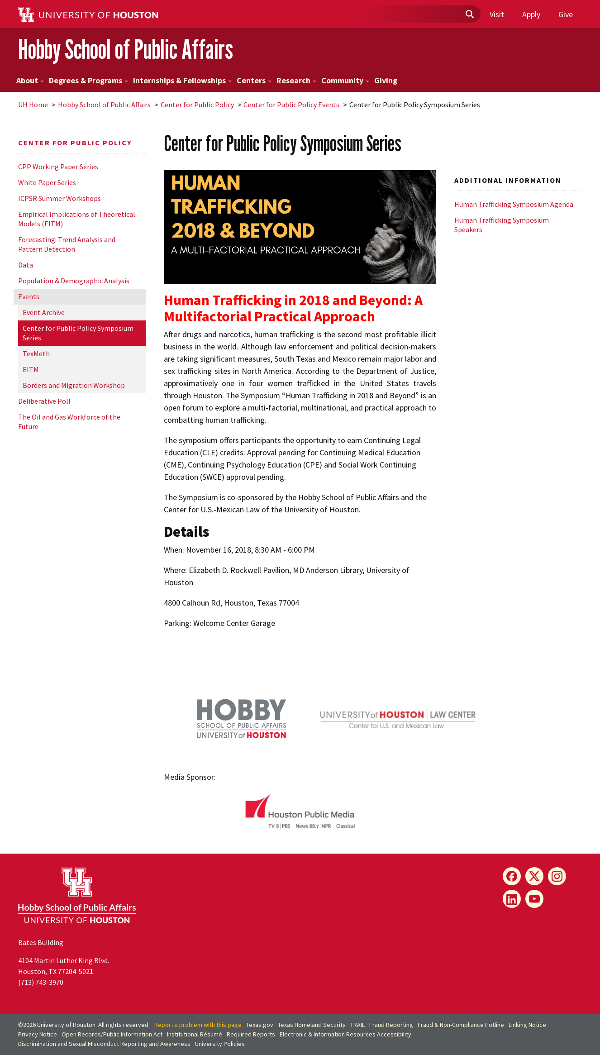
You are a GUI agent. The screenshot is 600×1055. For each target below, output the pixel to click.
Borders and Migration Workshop (74, 385)
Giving (385, 80)
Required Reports (251, 1034)
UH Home (33, 104)
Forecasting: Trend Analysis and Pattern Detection (66, 244)
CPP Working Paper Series (58, 166)
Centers (254, 80)
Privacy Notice (37, 1034)
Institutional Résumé (194, 1034)
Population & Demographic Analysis (73, 280)
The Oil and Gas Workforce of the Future (69, 421)
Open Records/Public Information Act (112, 1034)
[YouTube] (534, 899)
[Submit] (469, 14)
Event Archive (44, 312)
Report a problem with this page (198, 1025)
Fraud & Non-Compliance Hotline (461, 1025)
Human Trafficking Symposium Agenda (513, 204)
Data (25, 264)
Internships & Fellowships (182, 80)
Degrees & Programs (88, 80)
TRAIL (357, 1025)
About (30, 80)
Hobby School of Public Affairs (125, 49)
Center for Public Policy (197, 104)
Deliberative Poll (44, 401)
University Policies (220, 1044)
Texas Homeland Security (312, 1025)
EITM (31, 369)
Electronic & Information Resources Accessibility (345, 1034)
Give (565, 14)
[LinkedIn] (512, 899)
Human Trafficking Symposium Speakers (501, 224)
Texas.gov (259, 1025)
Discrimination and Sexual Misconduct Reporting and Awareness (104, 1044)
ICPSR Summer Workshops (59, 198)
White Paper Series (47, 182)
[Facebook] (512, 876)
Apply (531, 14)
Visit (497, 14)
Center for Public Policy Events (291, 104)
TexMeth (36, 353)
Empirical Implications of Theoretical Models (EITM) (76, 219)
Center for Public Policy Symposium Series (78, 333)
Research (296, 80)
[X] (534, 876)
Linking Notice (527, 1025)
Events (28, 296)
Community (345, 80)
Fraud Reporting (391, 1025)
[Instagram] (557, 876)
